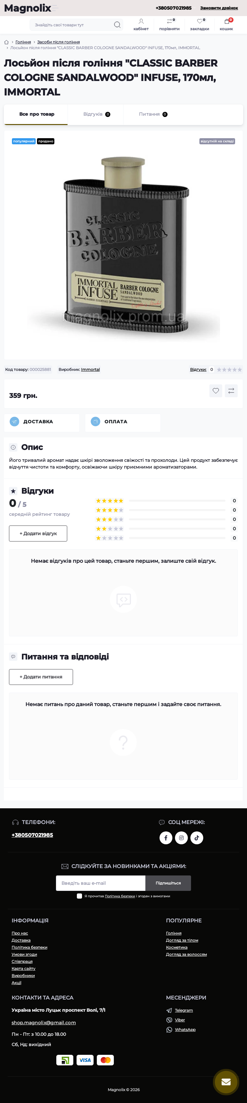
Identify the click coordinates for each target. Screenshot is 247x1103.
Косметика (177, 947)
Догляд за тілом (182, 940)
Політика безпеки (120, 896)
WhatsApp (185, 1029)
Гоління (23, 42)
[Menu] (55, 8)
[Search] (117, 25)
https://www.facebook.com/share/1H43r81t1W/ (166, 837)
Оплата (116, 422)
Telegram (184, 1010)
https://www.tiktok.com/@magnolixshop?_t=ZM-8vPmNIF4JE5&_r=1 (197, 837)
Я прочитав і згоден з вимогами (127, 896)
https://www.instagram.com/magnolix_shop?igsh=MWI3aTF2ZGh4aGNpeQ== (181, 837)
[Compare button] (231, 390)
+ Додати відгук (38, 533)
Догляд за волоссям (186, 954)
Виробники (23, 975)
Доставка (38, 422)
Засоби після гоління (58, 42)
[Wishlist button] (215, 390)
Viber (180, 1020)
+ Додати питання (41, 677)
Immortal (90, 369)
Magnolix (27, 8)
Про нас (20, 933)
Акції (16, 982)
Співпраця (22, 961)
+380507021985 (32, 835)
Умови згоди (24, 954)
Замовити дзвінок (219, 7)
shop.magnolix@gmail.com (44, 1023)
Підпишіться (168, 883)
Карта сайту (23, 968)
